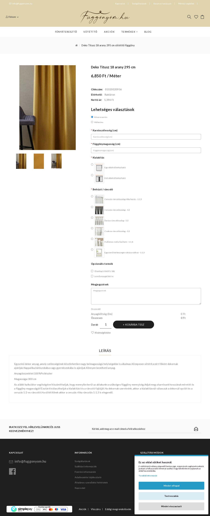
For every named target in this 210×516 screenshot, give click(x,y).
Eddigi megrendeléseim (118, 509)
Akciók (82, 509)
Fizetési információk (85, 471)
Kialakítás (98, 157)
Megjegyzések (100, 284)
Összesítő (95, 309)
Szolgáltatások (139, 3)
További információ (148, 475)
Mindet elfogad (171, 485)
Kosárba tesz (134, 324)
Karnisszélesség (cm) (105, 130)
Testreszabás (171, 496)
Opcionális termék (102, 263)
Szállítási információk (86, 466)
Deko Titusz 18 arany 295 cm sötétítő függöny (108, 45)
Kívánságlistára (103, 332)
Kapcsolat (80, 487)
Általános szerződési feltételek (91, 482)
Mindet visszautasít (171, 506)
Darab (94, 324)
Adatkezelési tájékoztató (88, 477)
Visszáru (96, 509)
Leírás (105, 350)
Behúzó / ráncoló (103, 189)
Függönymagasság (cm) (106, 143)
